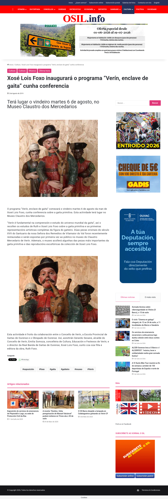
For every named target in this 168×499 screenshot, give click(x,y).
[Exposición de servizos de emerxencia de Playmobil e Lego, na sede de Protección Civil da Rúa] (23, 399)
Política (140, 9)
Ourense (62, 9)
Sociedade (151, 9)
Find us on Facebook (123, 424)
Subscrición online (96, 3)
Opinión (21, 9)
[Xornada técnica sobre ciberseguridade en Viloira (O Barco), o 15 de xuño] (123, 311)
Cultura (127, 9)
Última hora (44, 70)
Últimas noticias (128, 297)
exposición (29, 369)
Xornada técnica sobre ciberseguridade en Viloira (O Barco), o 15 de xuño (144, 310)
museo (79, 369)
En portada (35, 9)
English (156, 3)
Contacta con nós (144, 3)
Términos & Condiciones (151, 490)
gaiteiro (65, 369)
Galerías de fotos (128, 3)
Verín (91, 369)
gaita (53, 369)
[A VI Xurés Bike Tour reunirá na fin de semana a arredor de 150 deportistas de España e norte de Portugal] (123, 367)
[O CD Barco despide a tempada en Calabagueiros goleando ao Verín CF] (94, 399)
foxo (42, 369)
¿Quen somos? (81, 3)
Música (32, 70)
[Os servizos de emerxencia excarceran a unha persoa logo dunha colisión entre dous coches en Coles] (123, 336)
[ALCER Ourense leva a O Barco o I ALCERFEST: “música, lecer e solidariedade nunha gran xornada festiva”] (123, 351)
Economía (88, 9)
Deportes (102, 9)
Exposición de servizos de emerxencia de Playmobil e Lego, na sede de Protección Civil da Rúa (23, 413)
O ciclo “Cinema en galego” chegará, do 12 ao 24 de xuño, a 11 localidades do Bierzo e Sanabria (146, 322)
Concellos (48, 9)
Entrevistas (75, 9)
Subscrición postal (113, 3)
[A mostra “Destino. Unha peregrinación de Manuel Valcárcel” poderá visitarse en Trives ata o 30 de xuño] (58, 399)
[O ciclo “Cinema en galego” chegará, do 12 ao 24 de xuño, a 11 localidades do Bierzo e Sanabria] (123, 323)
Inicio (71, 3)
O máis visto (150, 297)
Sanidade (114, 9)
